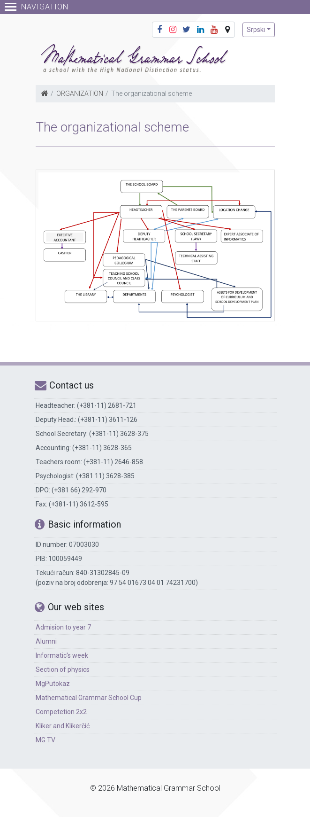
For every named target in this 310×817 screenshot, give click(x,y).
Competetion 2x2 (61, 712)
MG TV (45, 740)
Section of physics (63, 669)
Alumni (46, 641)
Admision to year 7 (63, 627)
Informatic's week (62, 655)
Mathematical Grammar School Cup (89, 697)
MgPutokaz (53, 683)
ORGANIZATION (79, 93)
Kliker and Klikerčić (63, 726)
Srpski (256, 29)
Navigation (36, 6)
